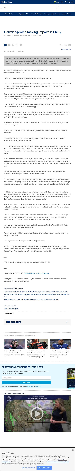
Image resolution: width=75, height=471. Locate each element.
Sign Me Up (26, 383)
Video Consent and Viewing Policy (58, 462)
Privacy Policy (38, 386)
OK (73, 450)
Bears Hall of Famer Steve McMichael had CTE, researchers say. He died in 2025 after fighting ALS (36, 354)
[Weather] (56, 2)
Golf (52, 14)
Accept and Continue (44, 468)
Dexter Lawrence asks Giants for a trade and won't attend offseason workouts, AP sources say (60, 354)
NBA (32, 14)
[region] (37, 459)
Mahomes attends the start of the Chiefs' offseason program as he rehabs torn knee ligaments (36, 292)
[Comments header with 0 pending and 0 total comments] (37, 322)
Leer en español (66, 49)
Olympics (22, 14)
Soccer (57, 14)
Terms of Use (30, 386)
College (46, 14)
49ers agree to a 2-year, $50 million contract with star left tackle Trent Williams (31, 300)
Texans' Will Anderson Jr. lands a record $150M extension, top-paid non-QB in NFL (14, 354)
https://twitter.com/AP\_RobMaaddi (37, 273)
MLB (36, 14)
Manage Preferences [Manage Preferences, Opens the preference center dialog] (28, 468)
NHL (41, 14)
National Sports (13, 308)
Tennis (64, 14)
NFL (27, 14)
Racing (69, 14)
